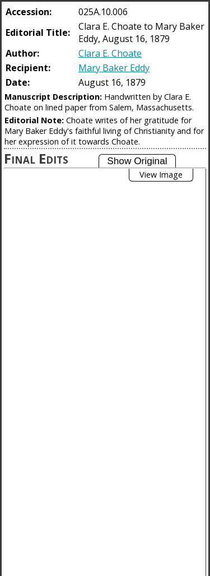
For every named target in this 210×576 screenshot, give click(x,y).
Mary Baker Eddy (114, 68)
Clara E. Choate (110, 53)
